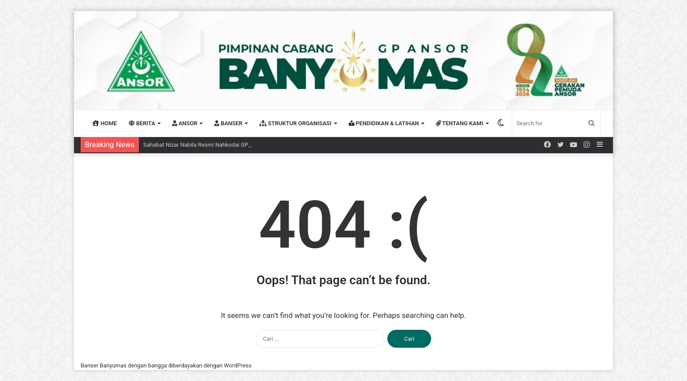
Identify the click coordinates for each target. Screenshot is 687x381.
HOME (104, 123)
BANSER (228, 123)
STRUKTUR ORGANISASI (295, 123)
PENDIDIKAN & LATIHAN (384, 123)
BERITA (142, 123)
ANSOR (184, 123)
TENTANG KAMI (459, 123)
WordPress (237, 365)
